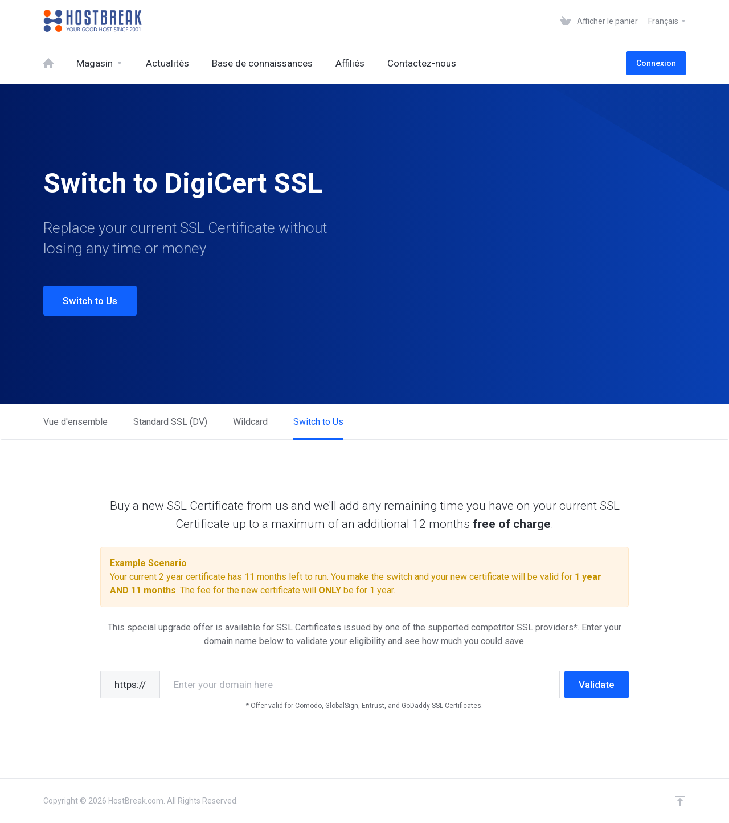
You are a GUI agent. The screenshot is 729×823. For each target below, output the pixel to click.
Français (667, 21)
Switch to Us (90, 300)
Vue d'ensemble (75, 421)
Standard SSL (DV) (170, 421)
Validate (597, 684)
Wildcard (250, 421)
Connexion (656, 63)
